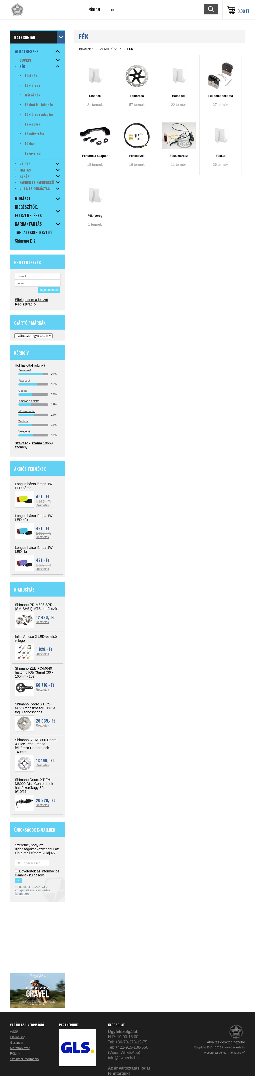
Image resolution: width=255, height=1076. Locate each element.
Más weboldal (26, 411)
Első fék (95, 96)
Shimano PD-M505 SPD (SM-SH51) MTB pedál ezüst (37, 607)
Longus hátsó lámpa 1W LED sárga (34, 486)
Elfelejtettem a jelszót (31, 300)
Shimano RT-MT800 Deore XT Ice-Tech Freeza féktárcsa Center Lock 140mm (36, 746)
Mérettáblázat (20, 1048)
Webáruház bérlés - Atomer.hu (224, 1052)
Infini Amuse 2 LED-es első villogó (36, 639)
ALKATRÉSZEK (111, 49)
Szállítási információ (24, 1059)
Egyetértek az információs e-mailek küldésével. (37, 873)
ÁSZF (14, 1031)
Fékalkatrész (179, 156)
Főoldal (94, 9)
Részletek (42, 505)
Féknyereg (94, 215)
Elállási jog (17, 1037)
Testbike (23, 421)
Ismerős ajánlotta (28, 400)
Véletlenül (24, 431)
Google (22, 390)
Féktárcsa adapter (95, 156)
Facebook (24, 380)
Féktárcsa (137, 96)
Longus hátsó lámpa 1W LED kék (34, 518)
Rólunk (15, 1053)
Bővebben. (22, 894)
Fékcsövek (136, 156)
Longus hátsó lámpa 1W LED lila (34, 550)
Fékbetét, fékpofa (220, 96)
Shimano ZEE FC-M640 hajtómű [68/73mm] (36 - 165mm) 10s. (34, 672)
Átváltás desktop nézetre (226, 1042)
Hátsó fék (179, 96)
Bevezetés (86, 49)
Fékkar (221, 156)
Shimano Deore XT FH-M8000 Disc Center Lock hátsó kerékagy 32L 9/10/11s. (34, 786)
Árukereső (24, 370)
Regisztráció (25, 304)
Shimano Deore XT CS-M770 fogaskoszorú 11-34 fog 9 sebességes (35, 708)
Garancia (16, 1042)
